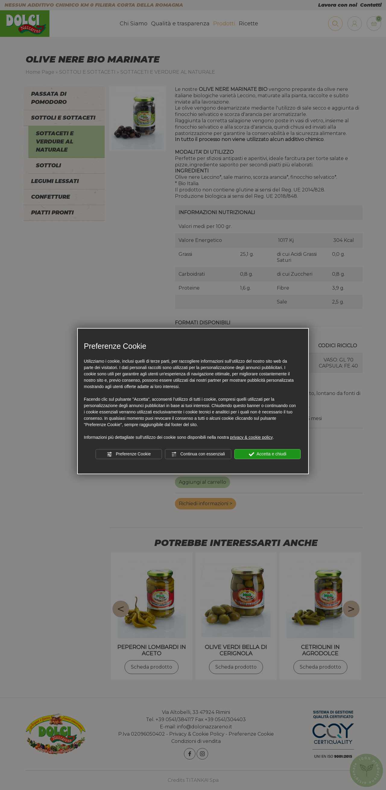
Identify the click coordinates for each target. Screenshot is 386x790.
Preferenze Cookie (129, 454)
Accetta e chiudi (267, 454)
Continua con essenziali (198, 454)
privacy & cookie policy (251, 437)
